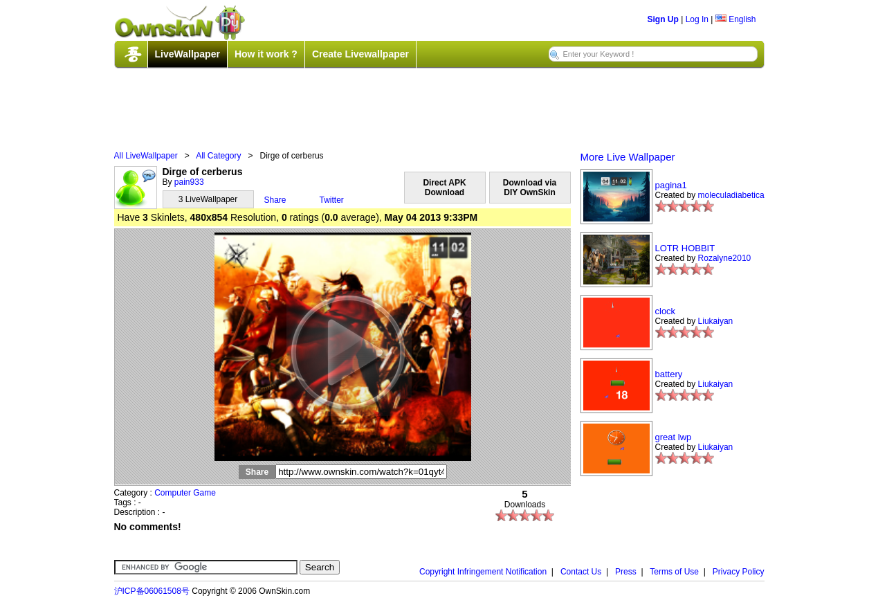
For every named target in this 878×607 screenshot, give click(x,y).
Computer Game (185, 493)
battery (669, 374)
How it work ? (266, 54)
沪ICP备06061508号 (152, 591)
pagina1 (671, 185)
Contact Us (580, 572)
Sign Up (663, 19)
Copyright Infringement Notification (483, 572)
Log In (697, 19)
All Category (218, 156)
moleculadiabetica (731, 195)
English (735, 19)
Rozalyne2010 (724, 258)
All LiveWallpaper (146, 156)
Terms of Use (674, 572)
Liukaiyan (715, 321)
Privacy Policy (739, 572)
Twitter (332, 200)
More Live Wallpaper (627, 157)
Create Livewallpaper (360, 54)
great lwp (673, 437)
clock (665, 311)
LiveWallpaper (187, 54)
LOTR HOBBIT (685, 248)
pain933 (189, 182)
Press (626, 572)
